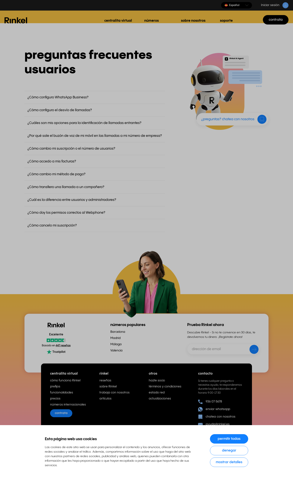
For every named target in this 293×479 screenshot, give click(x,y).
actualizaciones (160, 398)
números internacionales (68, 404)
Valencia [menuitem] (116, 350)
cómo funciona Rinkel (65, 380)
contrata (276, 19)
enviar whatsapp (214, 409)
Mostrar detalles (229, 462)
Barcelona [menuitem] (117, 332)
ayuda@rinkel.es (214, 424)
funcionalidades (61, 392)
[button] (236, 5)
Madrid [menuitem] (115, 338)
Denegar (229, 450)
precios (55, 398)
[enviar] (251, 350)
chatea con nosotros (216, 417)
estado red (157, 392)
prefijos (55, 386)
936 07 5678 (210, 401)
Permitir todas (229, 439)
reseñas (105, 380)
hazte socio (157, 380)
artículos (105, 398)
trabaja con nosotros (114, 392)
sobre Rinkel (108, 386)
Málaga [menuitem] (116, 344)
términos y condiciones (165, 386)
